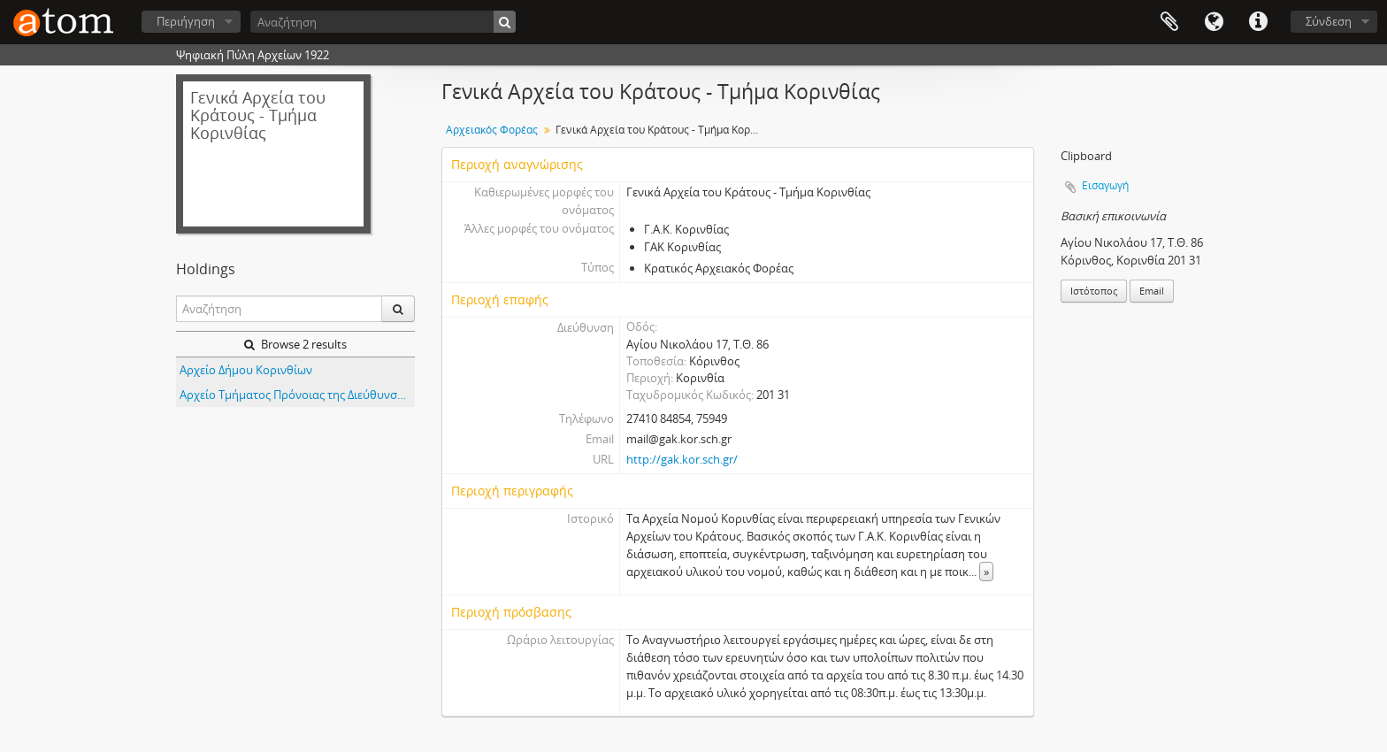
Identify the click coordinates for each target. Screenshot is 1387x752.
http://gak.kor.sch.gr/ (682, 459)
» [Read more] (986, 571)
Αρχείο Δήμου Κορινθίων (246, 370)
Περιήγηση (186, 21)
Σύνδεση (1329, 21)
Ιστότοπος (1093, 290)
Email (1151, 290)
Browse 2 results (295, 344)
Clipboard (1169, 22)
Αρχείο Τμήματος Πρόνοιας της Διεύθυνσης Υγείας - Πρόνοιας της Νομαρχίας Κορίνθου (297, 395)
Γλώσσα (1214, 22)
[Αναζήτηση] (383, 22)
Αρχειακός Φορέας (492, 129)
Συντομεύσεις (1258, 22)
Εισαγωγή (1105, 185)
